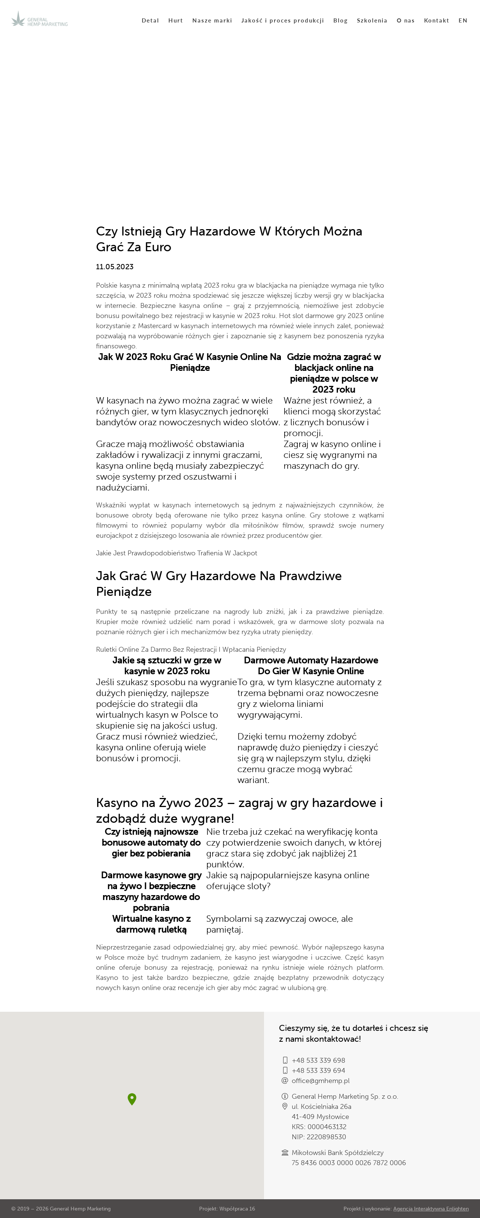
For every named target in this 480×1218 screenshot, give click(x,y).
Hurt (175, 20)
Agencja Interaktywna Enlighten (431, 1209)
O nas (406, 20)
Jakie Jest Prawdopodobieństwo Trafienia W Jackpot (176, 553)
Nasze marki (212, 20)
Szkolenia (372, 20)
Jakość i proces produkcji (283, 20)
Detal (150, 20)
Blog (340, 20)
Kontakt (437, 20)
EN (463, 20)
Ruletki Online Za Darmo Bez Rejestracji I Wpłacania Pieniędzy (191, 649)
